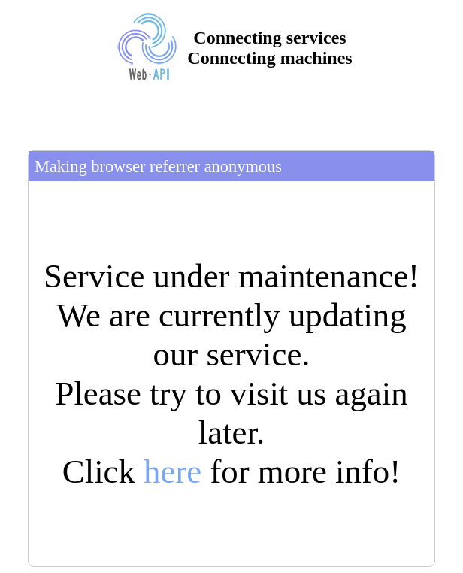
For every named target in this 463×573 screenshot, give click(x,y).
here (172, 471)
